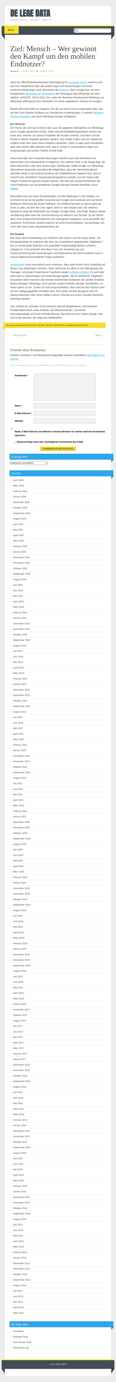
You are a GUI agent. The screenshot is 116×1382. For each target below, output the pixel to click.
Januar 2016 (19, 1125)
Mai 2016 (18, 1103)
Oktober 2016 (20, 1075)
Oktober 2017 (20, 1015)
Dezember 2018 (21, 954)
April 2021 (18, 800)
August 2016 (19, 1086)
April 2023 (18, 667)
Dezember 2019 (21, 888)
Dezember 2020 (21, 822)
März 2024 (18, 607)
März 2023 (18, 673)
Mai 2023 (18, 662)
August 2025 (19, 518)
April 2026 (18, 480)
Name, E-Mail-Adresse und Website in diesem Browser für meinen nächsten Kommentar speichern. (60, 433)
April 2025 (18, 535)
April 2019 (18, 932)
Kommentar (22, 375)
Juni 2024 (18, 590)
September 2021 (21, 772)
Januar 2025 (19, 551)
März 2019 (18, 937)
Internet (49, 325)
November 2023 (21, 629)
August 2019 (19, 910)
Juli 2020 (18, 849)
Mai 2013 (18, 1301)
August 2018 (19, 971)
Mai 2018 (18, 987)
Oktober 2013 (20, 1274)
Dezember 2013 (21, 1263)
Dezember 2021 (21, 756)
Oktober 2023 (20, 634)
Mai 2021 (18, 794)
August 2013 (19, 1285)
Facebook (31, 325)
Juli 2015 (18, 1158)
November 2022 (21, 695)
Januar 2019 (19, 948)
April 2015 (18, 1175)
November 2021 (21, 761)
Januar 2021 (19, 816)
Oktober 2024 (20, 568)
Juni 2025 (18, 524)
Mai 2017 (18, 1037)
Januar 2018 (19, 1004)
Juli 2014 (18, 1224)
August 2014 (19, 1219)
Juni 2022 (18, 722)
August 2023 (19, 645)
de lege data (30, 13)
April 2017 (18, 1042)
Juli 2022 (18, 717)
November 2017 (21, 1009)
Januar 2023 (19, 684)
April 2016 (18, 1109)
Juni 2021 (18, 789)
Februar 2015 (20, 1186)
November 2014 (21, 1202)
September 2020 (21, 838)
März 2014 (18, 1246)
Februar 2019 (20, 943)
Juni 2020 (18, 855)
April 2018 (18, 993)
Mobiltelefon (59, 325)
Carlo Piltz (47, 71)
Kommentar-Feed (22, 1342)
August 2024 (19, 579)
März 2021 (18, 805)
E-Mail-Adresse (24, 413)
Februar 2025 (20, 546)
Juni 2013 (18, 1296)
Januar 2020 (19, 882)
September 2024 (21, 573)
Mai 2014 (18, 1235)
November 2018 (21, 960)
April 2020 (18, 866)
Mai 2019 (18, 926)
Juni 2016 (18, 1097)
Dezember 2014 (21, 1197)
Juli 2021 (18, 783)
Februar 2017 (20, 1053)
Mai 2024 (18, 596)
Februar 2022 (20, 745)
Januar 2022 (19, 750)
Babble (14, 188)
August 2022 (19, 711)
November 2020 (21, 827)
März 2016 (18, 1114)
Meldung (64, 89)
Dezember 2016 (21, 1064)
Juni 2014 (18, 1230)
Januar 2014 (19, 1257)
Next (100, 335)
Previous (18, 335)
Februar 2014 (20, 1252)
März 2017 (18, 1048)
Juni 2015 (18, 1164)
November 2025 (21, 502)
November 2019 (21, 893)
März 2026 (18, 485)
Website (19, 421)
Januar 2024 (19, 618)
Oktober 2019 (20, 899)
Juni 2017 (18, 1031)
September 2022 (21, 706)
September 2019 (21, 904)
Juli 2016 (18, 1092)
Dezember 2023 (21, 623)
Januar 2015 (19, 1191)
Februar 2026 (20, 491)
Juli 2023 (18, 651)
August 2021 (19, 778)
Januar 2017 (19, 1059)
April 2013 (18, 1307)
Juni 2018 (18, 982)
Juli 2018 (18, 976)
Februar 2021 (20, 811)
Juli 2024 (18, 585)
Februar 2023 (20, 678)
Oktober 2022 (20, 700)
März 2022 (18, 739)
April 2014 (18, 1241)
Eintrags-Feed (20, 1336)
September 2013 (21, 1279)
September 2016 (21, 1081)
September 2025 (21, 513)
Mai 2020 (18, 860)
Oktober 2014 (20, 1208)
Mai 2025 (18, 529)
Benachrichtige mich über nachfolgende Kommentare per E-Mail (49, 442)
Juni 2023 (18, 656)
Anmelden (18, 1331)
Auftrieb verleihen (79, 272)
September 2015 (21, 1147)
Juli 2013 (18, 1290)
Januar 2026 (19, 496)
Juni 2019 (18, 921)
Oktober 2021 (20, 767)
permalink (83, 325)
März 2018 (18, 998)
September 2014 (21, 1213)
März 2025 (18, 540)
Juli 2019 (18, 915)
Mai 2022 (18, 728)
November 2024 (21, 562)
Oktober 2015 (20, 1142)
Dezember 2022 (21, 689)
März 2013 (18, 1312)
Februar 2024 (20, 612)
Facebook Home (77, 82)
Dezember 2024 (21, 557)
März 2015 (18, 1180)
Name (19, 405)
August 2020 (19, 844)
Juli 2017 (18, 1026)
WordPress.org (21, 1347)
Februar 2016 (20, 1120)
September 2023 (21, 640)
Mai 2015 (18, 1169)
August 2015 (19, 1153)
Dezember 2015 (21, 1131)
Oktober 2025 (20, 507)
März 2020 (18, 871)
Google (41, 325)
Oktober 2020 (20, 833)
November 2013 (21, 1268)
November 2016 (21, 1070)
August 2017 (19, 1020)
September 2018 (21, 965)
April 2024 (18, 601)
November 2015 (21, 1136)
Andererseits (17, 264)
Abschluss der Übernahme (40, 93)
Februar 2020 (20, 877)
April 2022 (18, 733)
